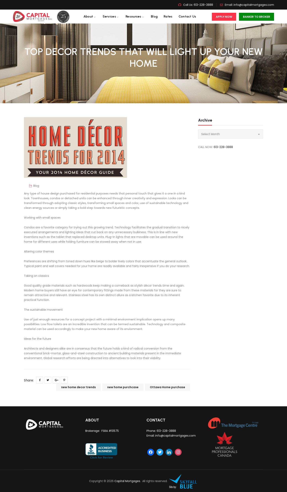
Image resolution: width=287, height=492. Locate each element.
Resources (133, 16)
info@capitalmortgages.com (254, 5)
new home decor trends (78, 387)
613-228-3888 (203, 5)
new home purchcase (123, 387)
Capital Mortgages (127, 481)
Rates (168, 16)
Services (109, 16)
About (88, 16)
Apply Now (224, 17)
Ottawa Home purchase (167, 387)
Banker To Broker (256, 17)
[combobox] (230, 134)
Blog (154, 16)
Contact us (187, 16)
